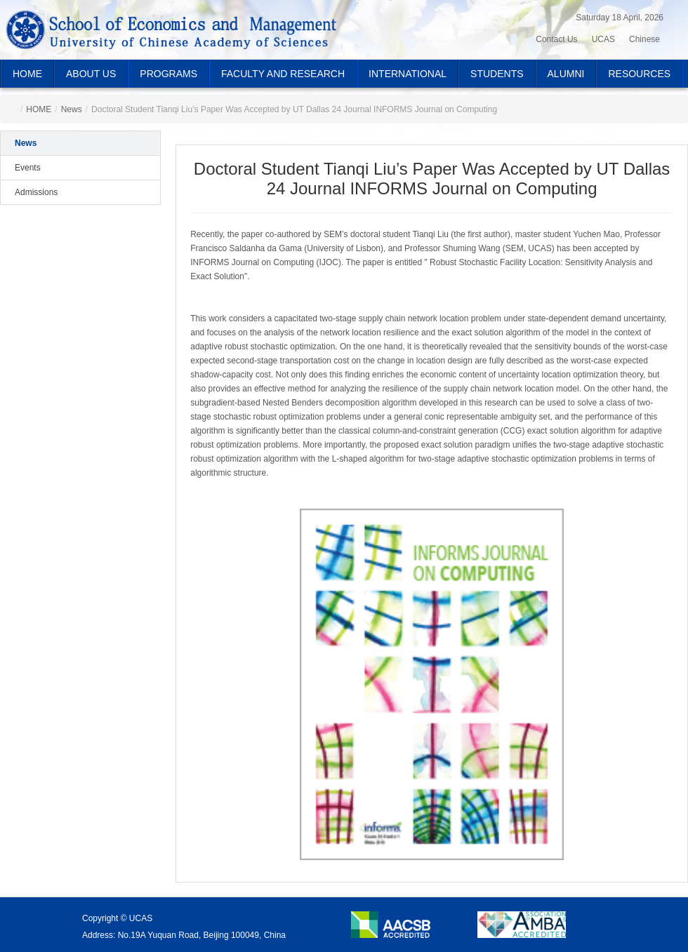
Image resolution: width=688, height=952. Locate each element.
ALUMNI (566, 73)
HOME (27, 73)
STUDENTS (496, 73)
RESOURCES (639, 73)
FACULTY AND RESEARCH (283, 73)
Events (28, 168)
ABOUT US (91, 73)
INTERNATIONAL (407, 73)
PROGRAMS (168, 73)
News (71, 109)
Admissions (36, 192)
